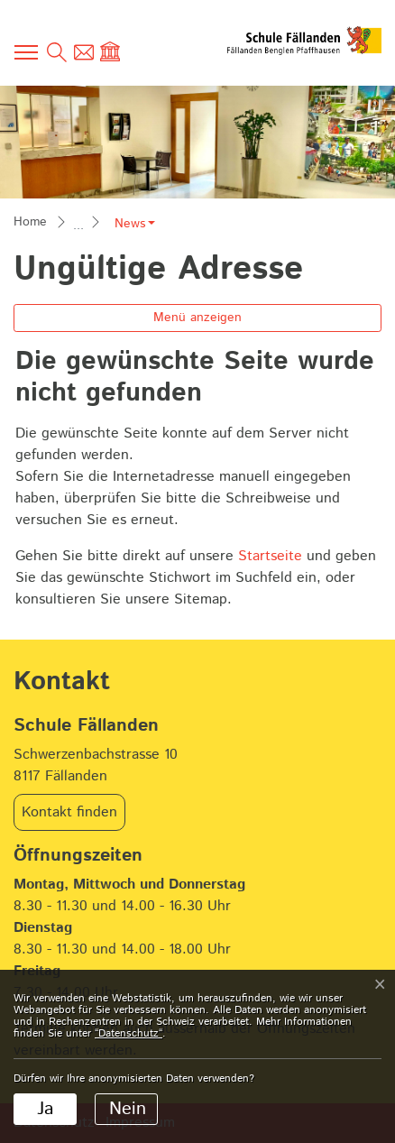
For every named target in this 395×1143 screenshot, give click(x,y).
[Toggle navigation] (27, 52)
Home (30, 222)
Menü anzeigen (197, 318)
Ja (45, 1109)
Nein (127, 1109)
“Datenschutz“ (128, 1033)
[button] (135, 224)
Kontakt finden (69, 812)
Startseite (270, 556)
